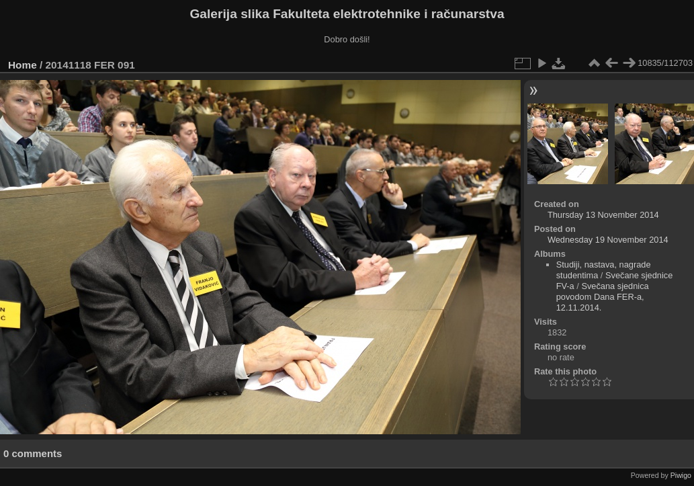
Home (22, 65)
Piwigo (680, 475)
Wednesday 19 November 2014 (608, 240)
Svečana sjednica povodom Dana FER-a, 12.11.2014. (602, 297)
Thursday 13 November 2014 (603, 215)
